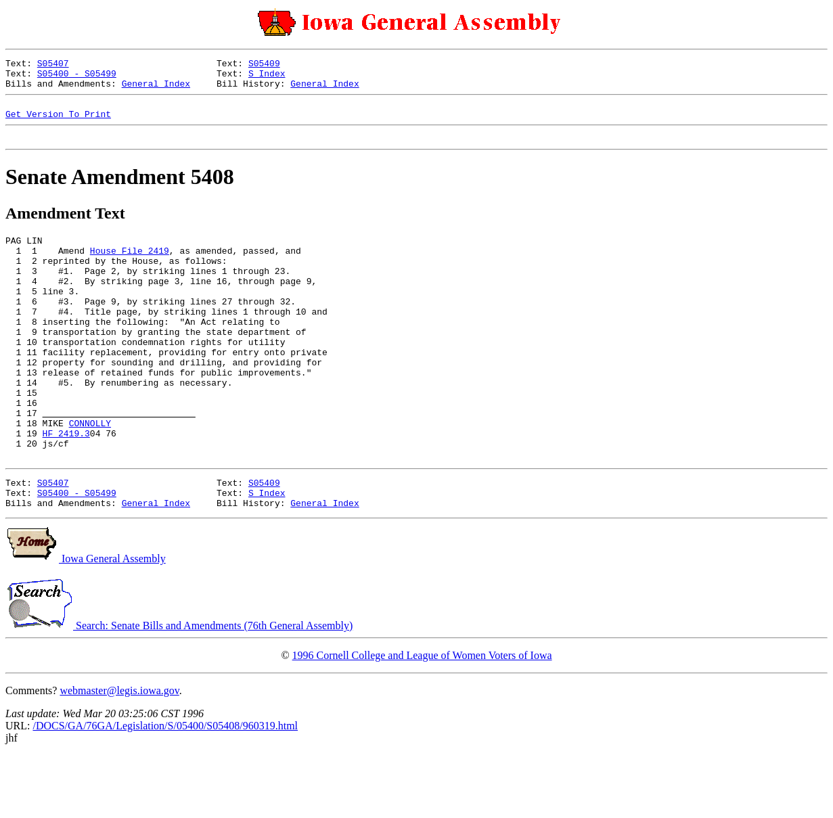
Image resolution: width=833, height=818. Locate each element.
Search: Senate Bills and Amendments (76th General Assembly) (179, 688)
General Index (156, 89)
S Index (267, 77)
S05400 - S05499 (76, 77)
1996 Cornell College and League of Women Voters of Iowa (422, 718)
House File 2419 (129, 266)
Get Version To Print (58, 124)
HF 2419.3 (66, 486)
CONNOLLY (90, 474)
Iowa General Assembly (85, 621)
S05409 (264, 65)
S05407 (53, 65)
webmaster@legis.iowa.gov (119, 753)
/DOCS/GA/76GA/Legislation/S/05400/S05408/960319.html (165, 788)
